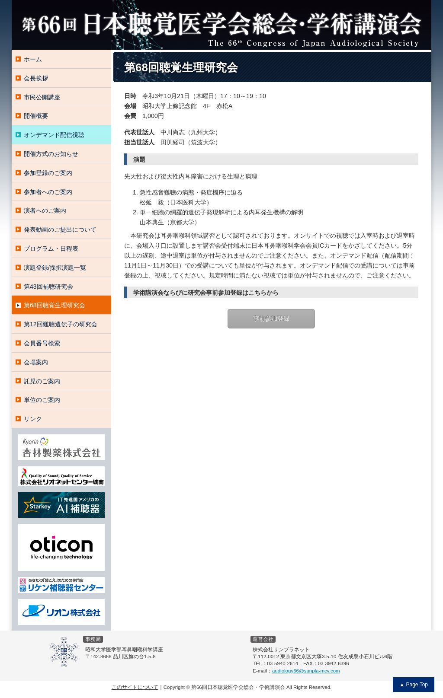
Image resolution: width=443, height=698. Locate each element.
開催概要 (36, 115)
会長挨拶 (36, 78)
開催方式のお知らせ (51, 153)
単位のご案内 (42, 399)
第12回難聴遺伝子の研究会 (60, 324)
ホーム (33, 59)
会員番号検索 (42, 343)
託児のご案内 (42, 381)
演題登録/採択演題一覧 (55, 267)
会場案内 (36, 362)
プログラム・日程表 (51, 248)
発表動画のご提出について (60, 229)
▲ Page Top (413, 685)
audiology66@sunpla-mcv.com (306, 670)
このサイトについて (135, 687)
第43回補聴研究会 (48, 286)
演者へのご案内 (45, 210)
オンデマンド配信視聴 (54, 134)
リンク (33, 418)
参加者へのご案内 (48, 191)
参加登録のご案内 (48, 172)
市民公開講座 (42, 97)
